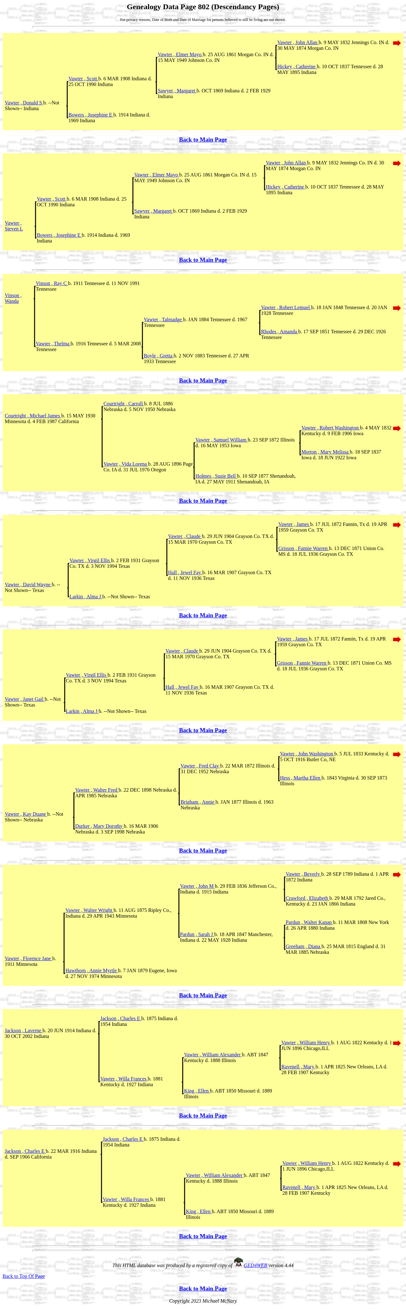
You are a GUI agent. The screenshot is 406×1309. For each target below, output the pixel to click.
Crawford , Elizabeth (308, 898)
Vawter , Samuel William (221, 439)
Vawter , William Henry (306, 1042)
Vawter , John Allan (297, 42)
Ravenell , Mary (298, 1066)
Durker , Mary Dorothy (99, 826)
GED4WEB (255, 1265)
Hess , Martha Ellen (301, 778)
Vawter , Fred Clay (200, 765)
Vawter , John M (197, 886)
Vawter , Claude (185, 536)
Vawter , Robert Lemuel (286, 307)
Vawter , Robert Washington (330, 427)
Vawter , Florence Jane (28, 958)
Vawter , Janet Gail (25, 699)
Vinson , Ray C (52, 283)
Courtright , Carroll (123, 403)
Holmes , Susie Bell (216, 476)
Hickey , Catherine (297, 66)
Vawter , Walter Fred (97, 790)
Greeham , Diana (304, 946)
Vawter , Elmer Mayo (180, 54)
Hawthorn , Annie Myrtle (91, 970)
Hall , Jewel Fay (185, 572)
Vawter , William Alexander (213, 1054)
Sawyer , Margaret (177, 90)
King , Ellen (197, 1090)
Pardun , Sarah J (197, 934)
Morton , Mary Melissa (325, 452)
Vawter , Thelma (53, 343)
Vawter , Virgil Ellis (90, 560)
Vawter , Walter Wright (89, 910)
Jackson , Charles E (120, 1018)
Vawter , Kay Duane (26, 814)
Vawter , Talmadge (163, 319)
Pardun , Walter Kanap (309, 922)
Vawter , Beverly (303, 874)
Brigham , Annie (197, 802)
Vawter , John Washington (307, 753)
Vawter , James (294, 524)
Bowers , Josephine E (91, 114)
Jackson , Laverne (24, 1030)
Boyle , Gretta (159, 355)
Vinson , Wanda (13, 298)
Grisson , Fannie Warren (303, 548)
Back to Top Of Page (24, 1276)
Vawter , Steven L (14, 225)
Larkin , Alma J (85, 596)
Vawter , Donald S (24, 102)
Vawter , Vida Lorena (125, 464)
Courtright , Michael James (33, 415)
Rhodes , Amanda (279, 331)
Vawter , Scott (83, 78)
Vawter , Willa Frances (124, 1078)
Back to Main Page (203, 139)
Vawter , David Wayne (28, 584)
